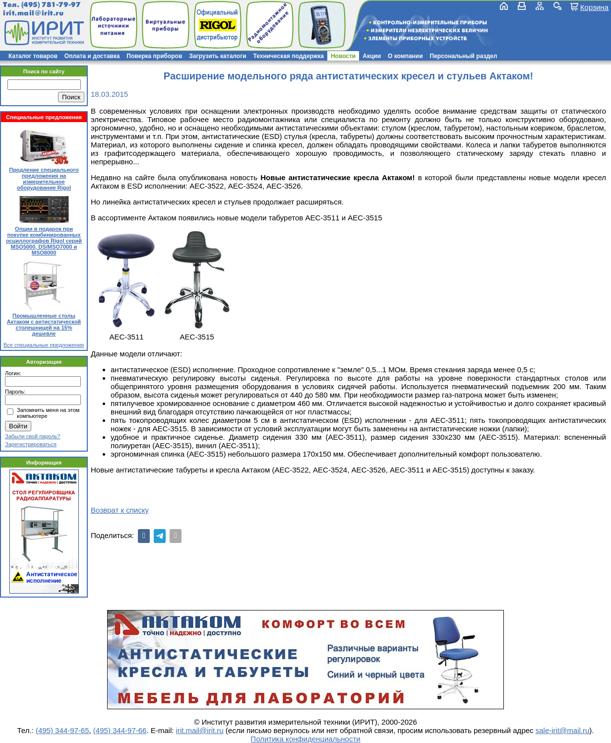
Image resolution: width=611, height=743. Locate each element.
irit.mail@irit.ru (33, 13)
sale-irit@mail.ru (563, 730)
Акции (372, 56)
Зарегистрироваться (31, 444)
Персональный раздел (463, 56)
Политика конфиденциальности (305, 739)
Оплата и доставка (92, 56)
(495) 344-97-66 (120, 730)
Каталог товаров (33, 56)
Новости (343, 56)
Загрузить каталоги (217, 56)
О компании (405, 56)
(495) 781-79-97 (50, 4)
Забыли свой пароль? (32, 436)
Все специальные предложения (43, 345)
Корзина (594, 7)
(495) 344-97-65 (62, 730)
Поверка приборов (154, 56)
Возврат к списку (120, 510)
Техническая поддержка (288, 56)
